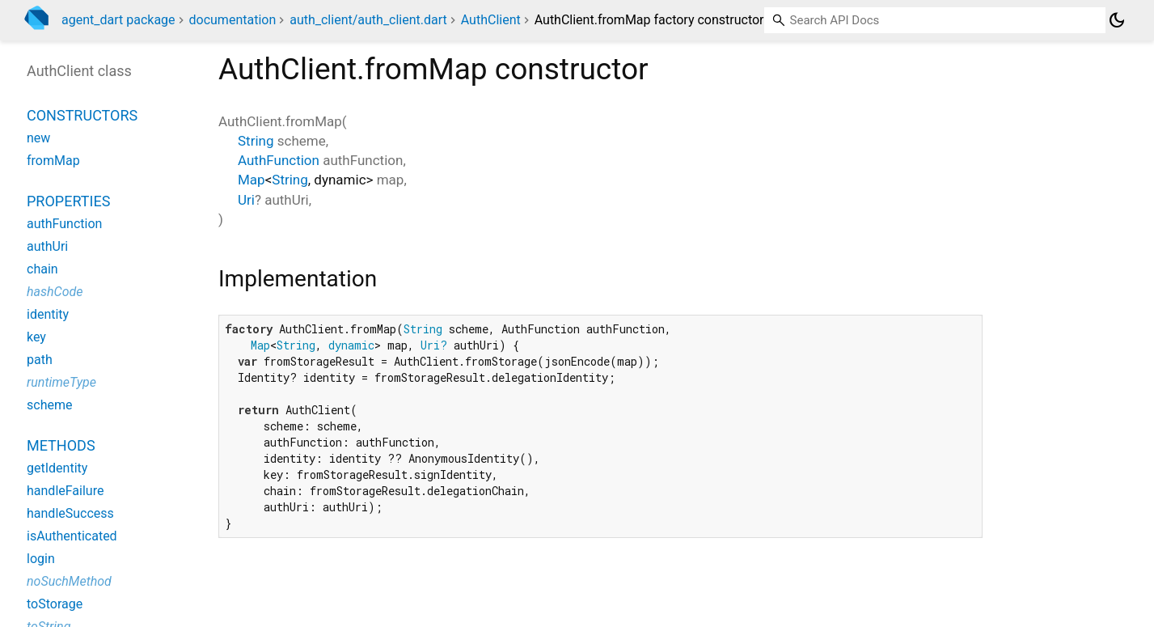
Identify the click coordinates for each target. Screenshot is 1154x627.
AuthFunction (278, 160)
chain (42, 269)
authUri (47, 246)
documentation (233, 20)
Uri (246, 200)
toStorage (54, 604)
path (40, 359)
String (255, 141)
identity (48, 314)
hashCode (54, 291)
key (36, 337)
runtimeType (61, 382)
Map (251, 180)
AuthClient (491, 20)
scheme (49, 405)
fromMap (53, 160)
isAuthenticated (72, 536)
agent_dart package (118, 20)
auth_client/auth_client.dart (368, 20)
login (41, 558)
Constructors (82, 115)
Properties (68, 201)
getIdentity (57, 468)
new (38, 138)
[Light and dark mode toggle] (1117, 20)
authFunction (64, 223)
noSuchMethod (69, 581)
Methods (61, 445)
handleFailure (65, 490)
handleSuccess (70, 513)
